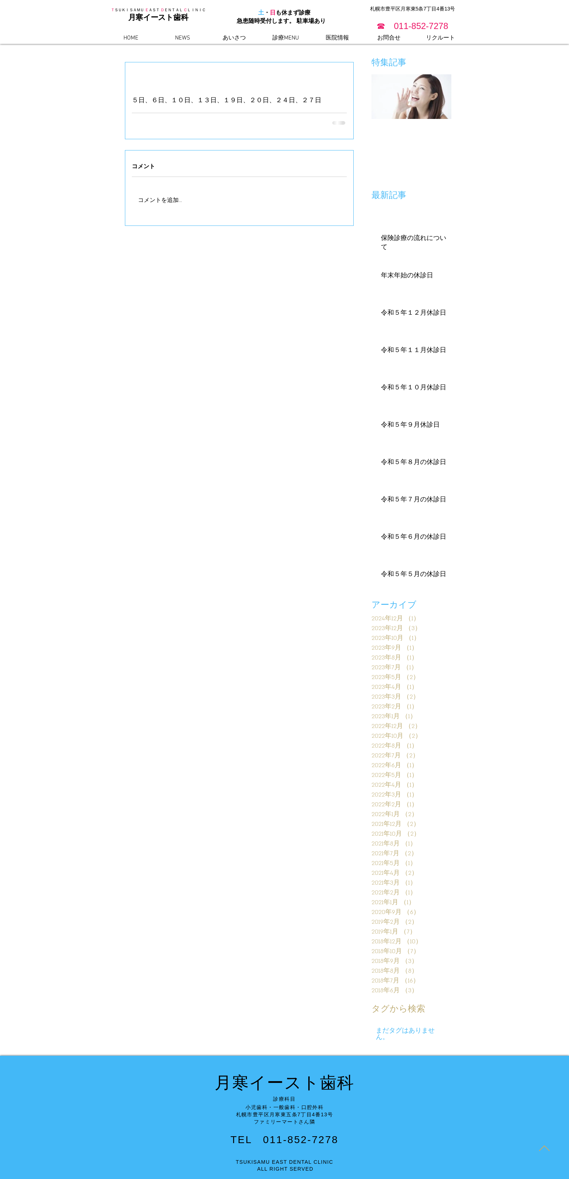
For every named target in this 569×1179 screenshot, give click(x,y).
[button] (412, 25)
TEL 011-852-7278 (284, 1139)
